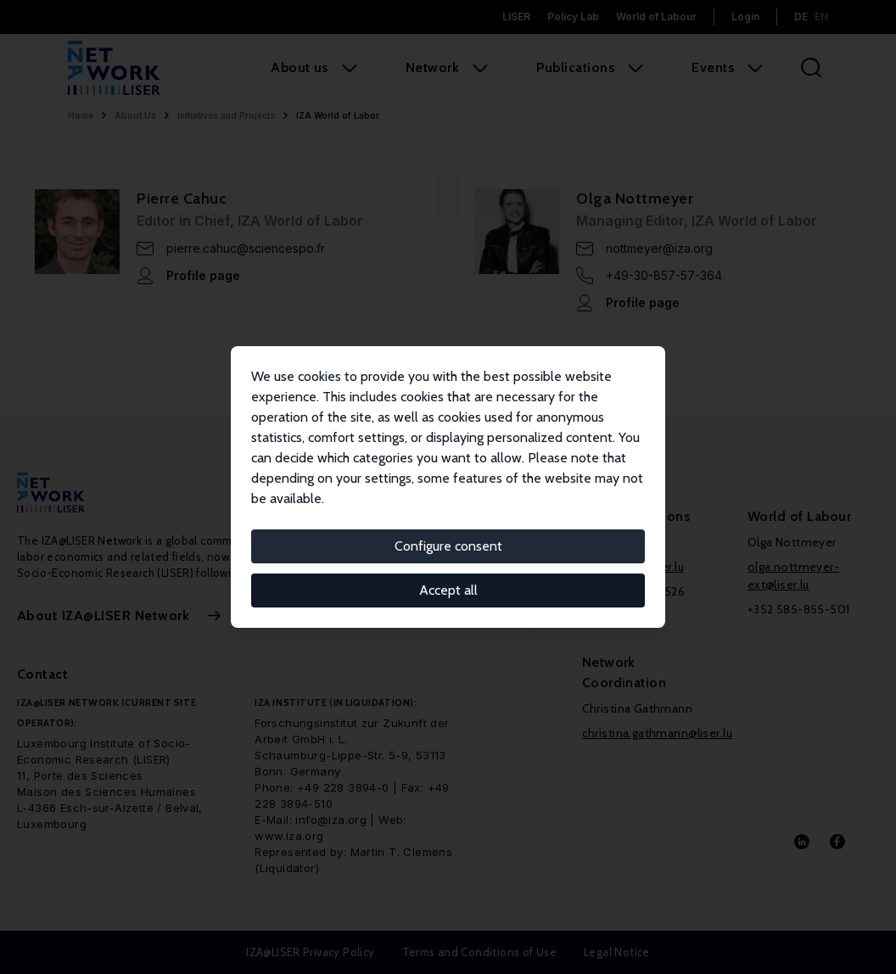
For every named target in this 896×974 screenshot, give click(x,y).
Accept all (448, 590)
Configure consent (448, 546)
